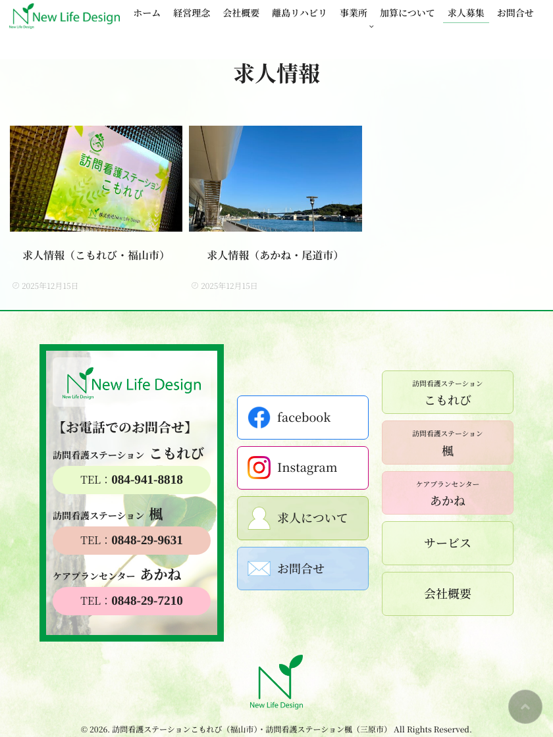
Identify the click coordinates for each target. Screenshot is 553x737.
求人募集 (466, 13)
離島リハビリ (299, 13)
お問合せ (515, 13)
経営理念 (191, 13)
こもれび (447, 392)
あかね (448, 492)
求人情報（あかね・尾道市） (275, 255)
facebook (289, 417)
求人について (298, 518)
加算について (407, 13)
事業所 (353, 13)
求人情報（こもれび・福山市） (96, 255)
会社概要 (241, 13)
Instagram (292, 467)
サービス (447, 542)
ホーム (147, 13)
